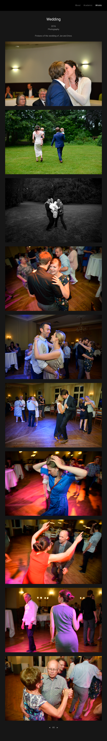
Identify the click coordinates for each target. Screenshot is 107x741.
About (77, 5)
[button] (53, 73)
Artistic (98, 5)
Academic (88, 5)
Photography (53, 29)
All (53, 727)
